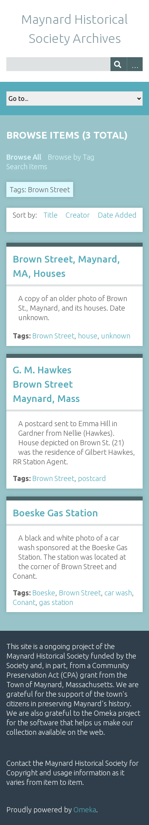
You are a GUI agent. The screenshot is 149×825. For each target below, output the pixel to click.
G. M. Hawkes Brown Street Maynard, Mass (46, 384)
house (87, 336)
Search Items (26, 166)
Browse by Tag (71, 157)
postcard (92, 478)
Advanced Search (135, 64)
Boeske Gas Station (55, 513)
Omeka (85, 809)
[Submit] (118, 64)
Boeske (43, 593)
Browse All (23, 157)
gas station (56, 602)
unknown (115, 336)
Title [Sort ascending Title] (51, 215)
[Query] (74, 64)
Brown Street (53, 336)
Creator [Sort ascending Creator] (78, 215)
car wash (118, 593)
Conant (24, 602)
